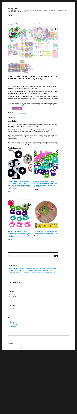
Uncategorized (12, 371)
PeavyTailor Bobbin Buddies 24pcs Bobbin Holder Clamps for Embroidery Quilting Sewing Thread (32, 334)
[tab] (12, 179)
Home (9, 23)
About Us (10, 402)
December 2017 (12, 358)
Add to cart (17, 170)
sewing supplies (14, 23)
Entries (12, 385)
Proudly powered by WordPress (20, 409)
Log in (10, 383)
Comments (13, 386)
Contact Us (10, 405)
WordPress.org (12, 388)
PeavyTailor (13, 8)
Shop (9, 399)
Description (12, 179)
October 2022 (12, 357)
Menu (10, 15)
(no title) (11, 336)
